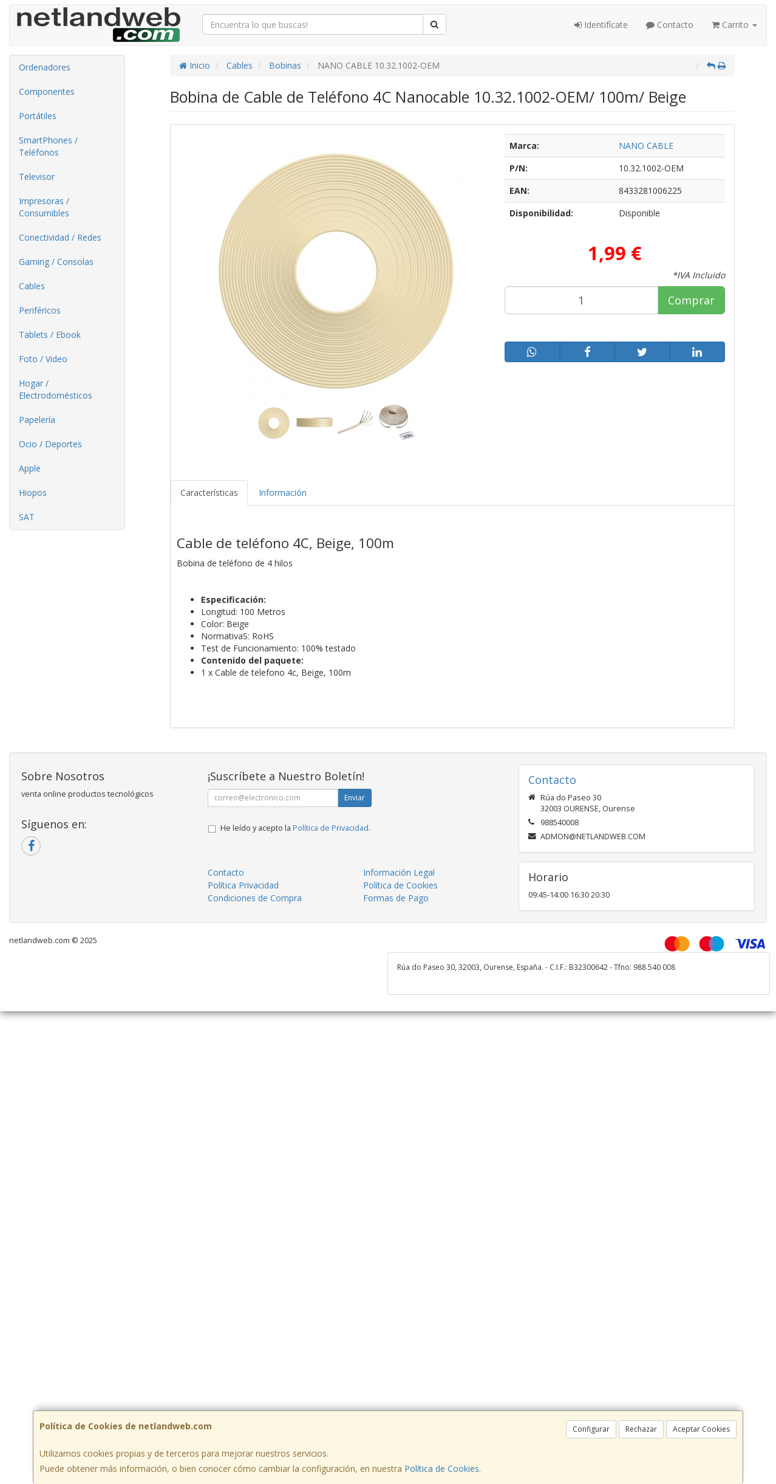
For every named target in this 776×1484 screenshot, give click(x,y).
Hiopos (33, 492)
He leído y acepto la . (295, 828)
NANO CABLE (646, 145)
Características (209, 492)
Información (283, 492)
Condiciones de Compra (255, 898)
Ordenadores (44, 67)
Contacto (669, 24)
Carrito (734, 24)
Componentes (47, 91)
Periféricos (40, 310)
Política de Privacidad (331, 828)
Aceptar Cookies (701, 1429)
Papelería (37, 419)
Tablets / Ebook (50, 334)
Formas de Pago (396, 898)
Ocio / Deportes (50, 444)
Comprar (691, 300)
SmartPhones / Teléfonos (48, 146)
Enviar (354, 797)
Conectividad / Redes (60, 237)
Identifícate (601, 24)
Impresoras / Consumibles (44, 207)
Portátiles (37, 116)
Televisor (37, 176)
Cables (32, 286)
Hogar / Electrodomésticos (55, 389)
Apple (30, 468)
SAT (27, 517)
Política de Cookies (441, 1468)
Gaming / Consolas (56, 261)
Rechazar (641, 1429)
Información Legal (399, 872)
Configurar (591, 1429)
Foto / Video (43, 359)
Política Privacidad (243, 885)
